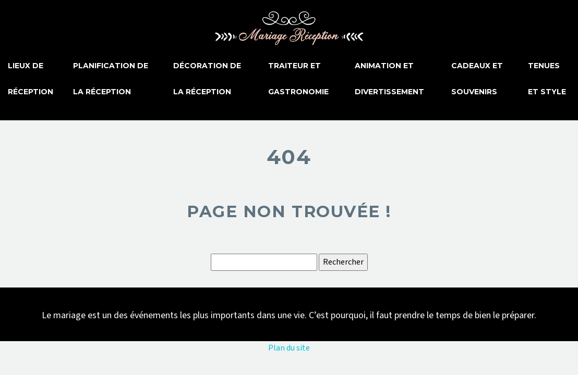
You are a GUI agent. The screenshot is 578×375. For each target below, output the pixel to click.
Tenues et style (547, 78)
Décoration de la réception (207, 78)
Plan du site (289, 348)
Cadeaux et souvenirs (477, 78)
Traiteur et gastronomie (298, 78)
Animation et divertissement (389, 78)
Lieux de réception (30, 78)
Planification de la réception (110, 78)
